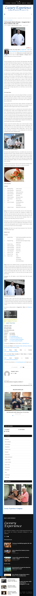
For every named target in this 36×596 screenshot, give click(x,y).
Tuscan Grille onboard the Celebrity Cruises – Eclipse (20, 558)
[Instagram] (25, 429)
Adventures (8, 347)
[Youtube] (19, 1)
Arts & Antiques (8, 441)
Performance (7, 467)
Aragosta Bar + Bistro (26, 49)
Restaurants (30, 307)
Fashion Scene (7, 449)
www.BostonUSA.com (25, 343)
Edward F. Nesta (14, 371)
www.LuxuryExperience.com (20, 362)
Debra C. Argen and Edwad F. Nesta (15, 25)
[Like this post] (21, 367)
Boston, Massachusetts (21, 51)
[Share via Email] (23, 367)
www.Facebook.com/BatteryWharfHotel (11, 351)
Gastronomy (14, 347)
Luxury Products (8, 462)
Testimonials (7, 474)
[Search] (31, 14)
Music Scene (7, 464)
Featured (6, 452)
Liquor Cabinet (7, 459)
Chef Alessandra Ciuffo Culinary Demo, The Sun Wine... (18, 412)
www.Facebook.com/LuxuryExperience (11, 359)
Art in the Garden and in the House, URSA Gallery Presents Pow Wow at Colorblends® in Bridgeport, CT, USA (21, 583)
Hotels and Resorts (23, 345)
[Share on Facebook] (22, 367)
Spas (5, 347)
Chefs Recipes (7, 444)
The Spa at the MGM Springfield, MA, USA (22, 543)
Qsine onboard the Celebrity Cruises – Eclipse (21, 551)
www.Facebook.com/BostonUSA (9, 355)
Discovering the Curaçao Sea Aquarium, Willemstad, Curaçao (21, 568)
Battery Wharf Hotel (12, 51)
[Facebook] (16, 1)
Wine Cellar (7, 477)
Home (5, 18)
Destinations (17, 345)
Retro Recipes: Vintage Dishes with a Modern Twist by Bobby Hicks (20, 575)
